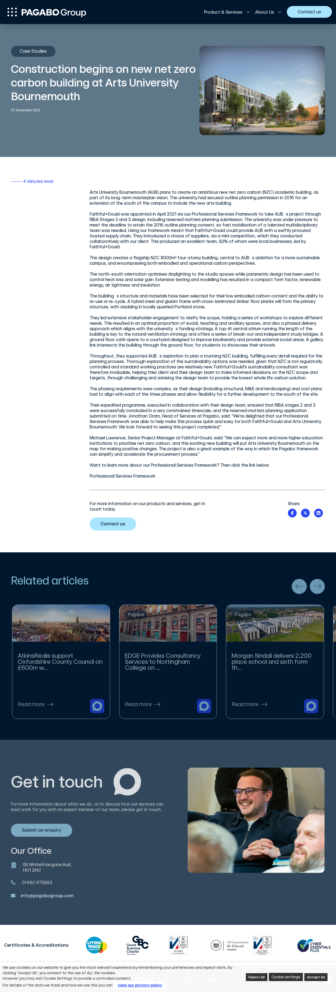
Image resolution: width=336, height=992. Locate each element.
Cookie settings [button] (286, 977)
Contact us (115, 523)
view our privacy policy (140, 985)
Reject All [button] (257, 977)
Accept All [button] (316, 977)
